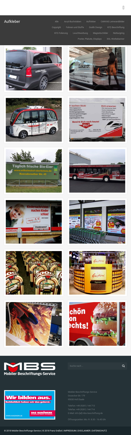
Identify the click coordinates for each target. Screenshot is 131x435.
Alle (57, 21)
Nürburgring (118, 33)
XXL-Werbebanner (115, 39)
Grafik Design (95, 27)
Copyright (56, 27)
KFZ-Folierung (61, 33)
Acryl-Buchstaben (72, 21)
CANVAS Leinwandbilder (112, 21)
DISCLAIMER (84, 430)
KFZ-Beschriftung (115, 27)
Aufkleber (91, 21)
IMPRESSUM (70, 430)
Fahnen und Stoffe (75, 27)
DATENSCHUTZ (99, 430)
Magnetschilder (100, 33)
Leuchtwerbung (80, 33)
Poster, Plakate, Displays (90, 39)
